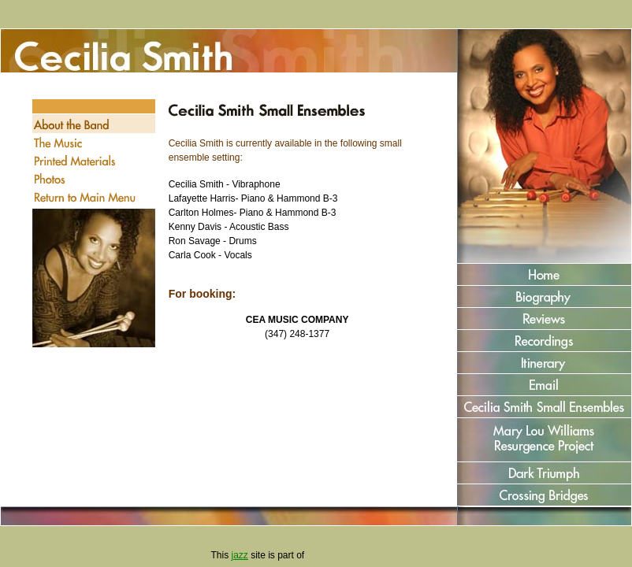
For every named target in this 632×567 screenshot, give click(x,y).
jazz (239, 555)
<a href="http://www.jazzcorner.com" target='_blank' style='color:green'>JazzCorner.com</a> (364, 555)
